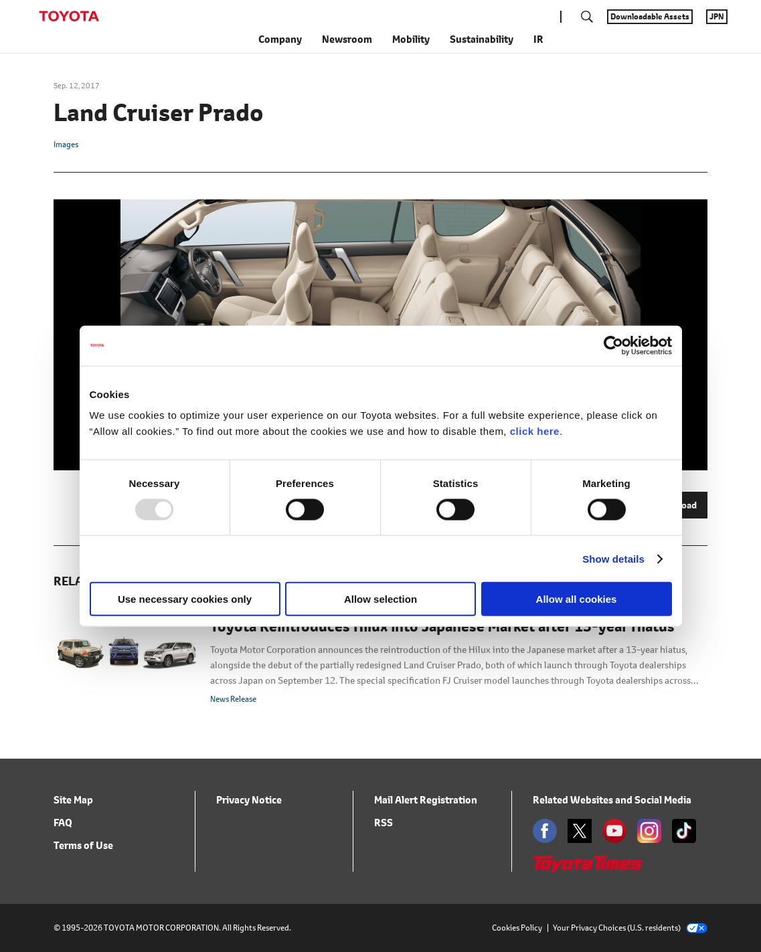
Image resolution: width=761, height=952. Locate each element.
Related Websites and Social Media (612, 800)
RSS (383, 823)
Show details (613, 558)
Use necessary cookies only (185, 599)
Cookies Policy (517, 927)
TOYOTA (69, 16)
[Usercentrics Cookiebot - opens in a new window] (613, 345)
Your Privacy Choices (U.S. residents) (630, 927)
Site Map (73, 800)
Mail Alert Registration (425, 800)
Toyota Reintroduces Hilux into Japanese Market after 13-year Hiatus (442, 626)
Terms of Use (83, 845)
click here (535, 431)
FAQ (63, 823)
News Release (233, 698)
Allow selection (380, 599)
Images (66, 144)
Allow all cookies (576, 599)
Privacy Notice (249, 800)
